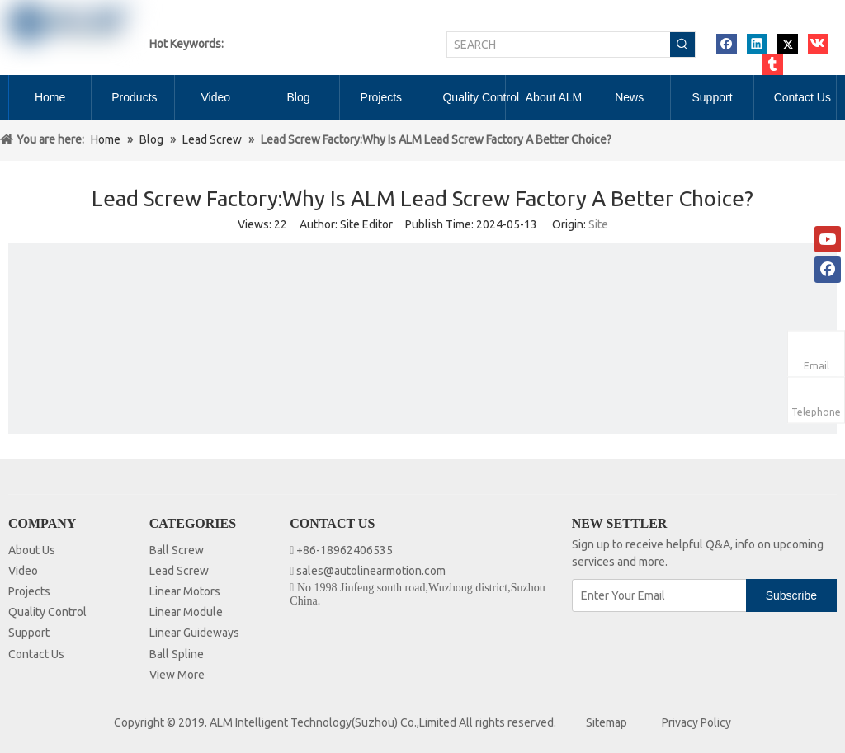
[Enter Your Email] (660, 595)
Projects (29, 591)
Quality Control (47, 612)
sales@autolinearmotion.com (371, 570)
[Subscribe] (791, 595)
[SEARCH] (558, 44)
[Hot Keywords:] (682, 44)
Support (29, 632)
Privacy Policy (696, 722)
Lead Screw (179, 570)
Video (23, 570)
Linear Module (186, 612)
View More (177, 674)
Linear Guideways (194, 632)
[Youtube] (827, 239)
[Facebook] (827, 269)
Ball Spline (176, 654)
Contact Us (36, 654)
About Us (31, 550)
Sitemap (606, 722)
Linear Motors (184, 591)
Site (598, 224)
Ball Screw (176, 550)
